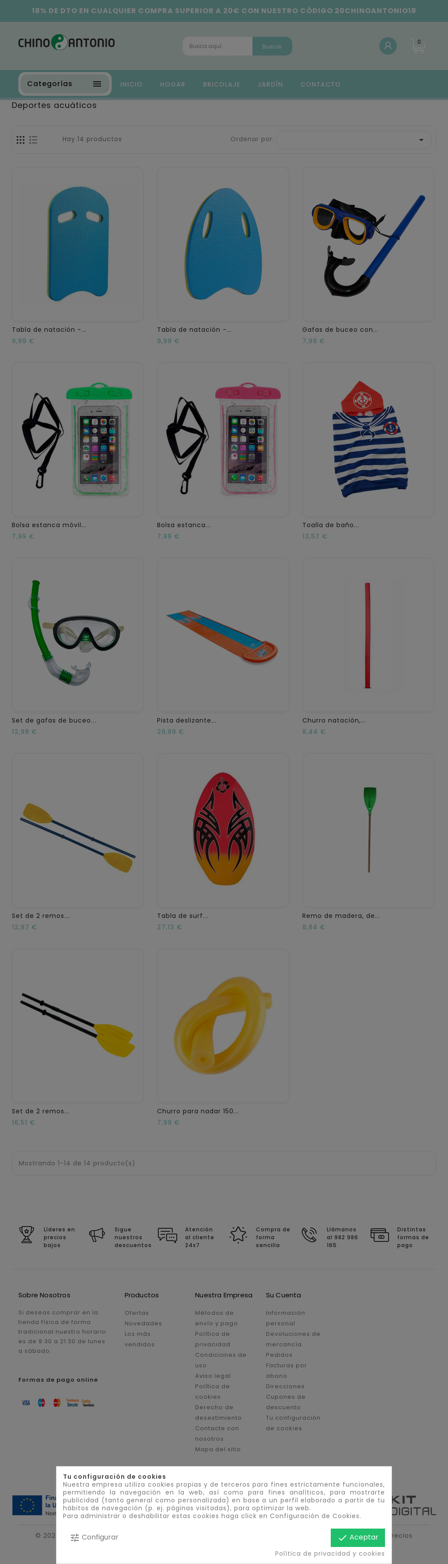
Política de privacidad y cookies (330, 1553)
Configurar (94, 1537)
